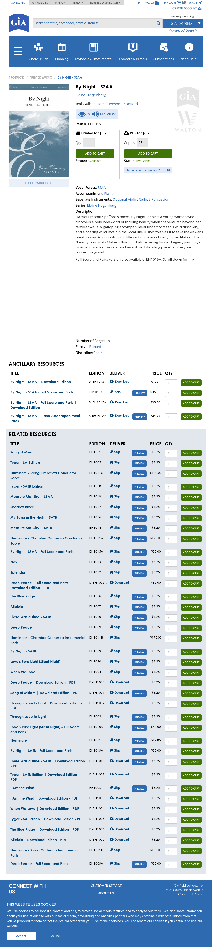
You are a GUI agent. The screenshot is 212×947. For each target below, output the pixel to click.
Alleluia (16, 606)
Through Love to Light (28, 717)
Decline (54, 936)
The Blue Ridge (22, 596)
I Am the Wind (22, 788)
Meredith (77, 2)
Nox (13, 562)
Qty (78, 142)
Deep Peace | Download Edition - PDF (42, 682)
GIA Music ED (40, 2)
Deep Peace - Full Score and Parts (39, 864)
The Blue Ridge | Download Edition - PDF (44, 829)
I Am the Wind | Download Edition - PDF (44, 798)
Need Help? (189, 50)
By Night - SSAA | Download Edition (40, 382)
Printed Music (41, 77)
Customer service (106, 886)
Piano (108, 193)
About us (106, 893)
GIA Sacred (18, 2)
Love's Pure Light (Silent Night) (35, 661)
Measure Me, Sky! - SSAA (31, 497)
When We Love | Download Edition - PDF (44, 809)
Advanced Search (183, 30)
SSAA (102, 187)
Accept (21, 936)
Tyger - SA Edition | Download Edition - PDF (46, 819)
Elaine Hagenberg (91, 95)
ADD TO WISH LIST (39, 183)
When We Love (22, 672)
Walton (60, 2)
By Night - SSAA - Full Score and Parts (41, 392)
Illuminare (18, 740)
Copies (129, 142)
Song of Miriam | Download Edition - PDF (44, 693)
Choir (97, 352)
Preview (140, 393)
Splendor (17, 572)
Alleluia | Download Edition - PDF (38, 840)
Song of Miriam (23, 452)
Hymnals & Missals (133, 50)
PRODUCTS (17, 77)
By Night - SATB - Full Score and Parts (41, 751)
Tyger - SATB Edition (26, 486)
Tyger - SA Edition (25, 462)
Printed (95, 346)
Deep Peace (21, 627)
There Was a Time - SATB (30, 617)
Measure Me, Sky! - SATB (31, 528)
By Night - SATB (23, 651)
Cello (143, 199)
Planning (62, 50)
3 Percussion (159, 199)
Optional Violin (125, 199)
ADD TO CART (95, 153)
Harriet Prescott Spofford (117, 104)
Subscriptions (163, 50)
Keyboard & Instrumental (93, 50)
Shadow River (21, 507)
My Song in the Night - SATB (33, 517)
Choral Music (39, 50)
